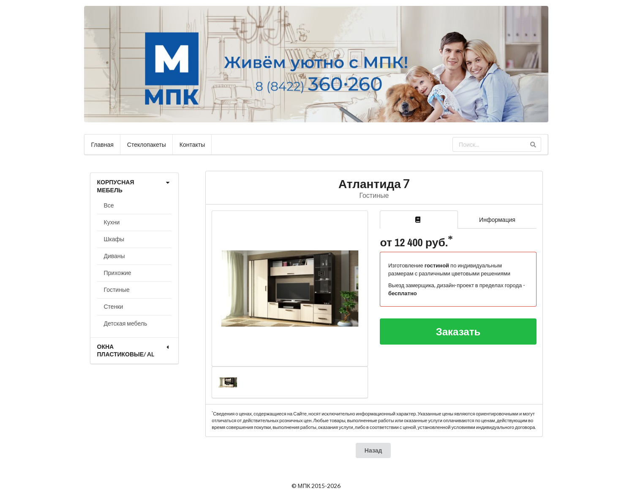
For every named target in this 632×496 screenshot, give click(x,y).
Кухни (112, 222)
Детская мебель (125, 323)
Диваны (114, 255)
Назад (373, 450)
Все (109, 205)
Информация (497, 219)
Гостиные (117, 289)
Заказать (458, 331)
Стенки (113, 306)
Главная (102, 144)
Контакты (192, 144)
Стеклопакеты (146, 144)
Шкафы (114, 239)
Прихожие (117, 272)
